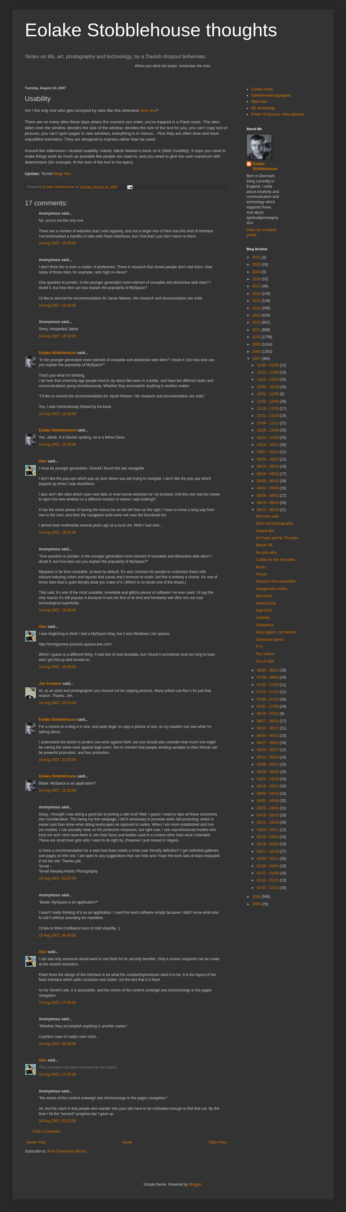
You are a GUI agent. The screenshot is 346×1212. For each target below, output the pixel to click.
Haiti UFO (264, 610)
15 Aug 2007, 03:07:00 (57, 878)
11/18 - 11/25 (268, 408)
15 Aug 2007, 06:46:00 (57, 935)
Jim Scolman (50, 683)
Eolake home (262, 89)
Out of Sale (265, 661)
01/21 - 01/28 (268, 873)
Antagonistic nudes (271, 589)
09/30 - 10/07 (268, 459)
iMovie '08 (264, 545)
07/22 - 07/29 (268, 685)
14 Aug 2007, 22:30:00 (57, 760)
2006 (257, 897)
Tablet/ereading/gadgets (271, 95)
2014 (257, 308)
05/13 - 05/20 (268, 757)
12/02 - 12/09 (268, 394)
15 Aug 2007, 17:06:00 (57, 1002)
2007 (257, 359)
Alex (43, 461)
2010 (257, 337)
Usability (263, 617)
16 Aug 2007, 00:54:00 (57, 1044)
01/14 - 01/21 (268, 880)
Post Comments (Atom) (66, 1151)
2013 (257, 315)
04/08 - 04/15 (268, 793)
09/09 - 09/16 (268, 481)
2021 (257, 257)
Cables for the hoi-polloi (275, 560)
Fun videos (265, 654)
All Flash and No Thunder (277, 538)
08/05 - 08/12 (268, 670)
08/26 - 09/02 (268, 495)
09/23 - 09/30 (268, 466)
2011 (257, 330)
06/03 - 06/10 (268, 735)
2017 (257, 286)
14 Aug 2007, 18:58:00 (57, 610)
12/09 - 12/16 (268, 387)
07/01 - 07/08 (268, 706)
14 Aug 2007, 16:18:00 (57, 336)
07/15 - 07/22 (268, 692)
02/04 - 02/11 (268, 858)
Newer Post (36, 1142)
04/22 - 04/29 (268, 779)
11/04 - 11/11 (268, 423)
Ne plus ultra (266, 552)
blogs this (62, 173)
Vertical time (266, 603)
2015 (257, 301)
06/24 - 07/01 (268, 713)
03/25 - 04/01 (268, 808)
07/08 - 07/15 (268, 699)
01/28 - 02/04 (268, 866)
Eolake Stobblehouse (57, 353)
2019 (257, 272)
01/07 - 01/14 (268, 888)
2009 (257, 344)
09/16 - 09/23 (268, 474)
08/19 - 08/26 (268, 503)
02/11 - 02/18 (268, 851)
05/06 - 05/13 (268, 764)
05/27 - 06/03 (268, 743)
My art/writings (263, 108)
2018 (257, 279)
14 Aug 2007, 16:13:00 (57, 305)
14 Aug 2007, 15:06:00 (57, 243)
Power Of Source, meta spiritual (277, 114)
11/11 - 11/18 (268, 415)
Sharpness (264, 625)
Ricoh (260, 567)
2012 (257, 322)
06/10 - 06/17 (268, 728)
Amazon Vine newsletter (276, 581)
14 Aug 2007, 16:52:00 (57, 532)
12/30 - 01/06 (268, 365)
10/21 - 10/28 (268, 437)
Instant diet (265, 531)
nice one (148, 110)
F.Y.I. (260, 647)
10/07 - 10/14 (268, 452)
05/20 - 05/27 (268, 750)
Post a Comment (46, 1131)
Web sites (259, 101)
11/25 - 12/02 (268, 401)
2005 (257, 904)
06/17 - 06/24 (268, 721)
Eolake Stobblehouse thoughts (151, 30)
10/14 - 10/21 (268, 445)
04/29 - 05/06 (268, 772)
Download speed (269, 639)
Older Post (217, 1142)
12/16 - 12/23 (268, 379)
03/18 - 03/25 (268, 815)
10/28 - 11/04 (268, 430)
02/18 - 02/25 (268, 844)
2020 (257, 264)
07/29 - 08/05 (268, 677)
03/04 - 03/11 (268, 830)
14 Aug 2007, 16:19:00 (57, 444)
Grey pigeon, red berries (276, 632)
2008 (257, 351)
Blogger (195, 1184)
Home (127, 1142)
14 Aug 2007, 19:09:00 (57, 667)
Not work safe (267, 516)
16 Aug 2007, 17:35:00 (57, 1074)
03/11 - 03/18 (268, 822)
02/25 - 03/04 (268, 837)
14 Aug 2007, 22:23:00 (57, 703)
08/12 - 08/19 (268, 510)
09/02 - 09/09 (268, 488)
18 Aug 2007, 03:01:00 (57, 1121)
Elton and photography (274, 523)
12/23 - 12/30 (268, 372)
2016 (257, 293)
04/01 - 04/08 (268, 801)
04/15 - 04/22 (268, 786)
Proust (261, 574)
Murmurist (264, 596)
